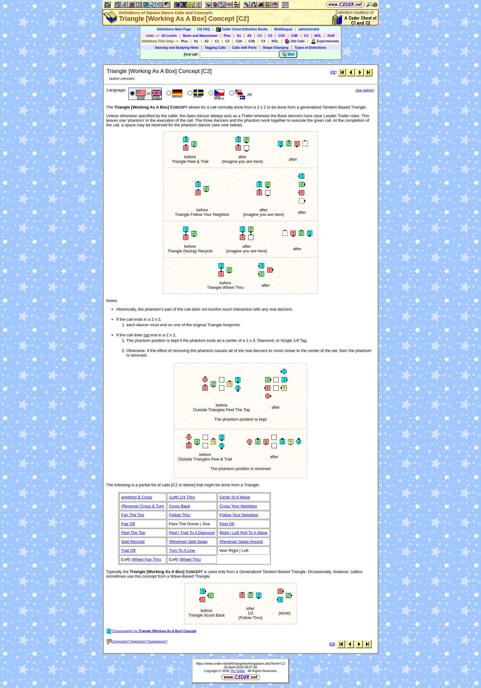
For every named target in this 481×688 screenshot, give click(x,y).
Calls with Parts (244, 47)
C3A (282, 35)
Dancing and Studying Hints (176, 47)
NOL (317, 35)
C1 (260, 35)
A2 (249, 35)
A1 (239, 35)
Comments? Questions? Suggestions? (137, 641)
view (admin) (365, 90)
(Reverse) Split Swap (188, 541)
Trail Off (128, 550)
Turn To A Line (182, 550)
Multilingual (283, 29)
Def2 (331, 35)
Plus (227, 35)
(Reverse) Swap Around (241, 541)
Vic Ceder (237, 671)
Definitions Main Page (174, 29)
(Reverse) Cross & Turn (142, 506)
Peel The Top (133, 532)
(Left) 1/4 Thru (182, 497)
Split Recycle (133, 541)
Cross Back (179, 506)
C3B (294, 35)
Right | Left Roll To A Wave (243, 532)
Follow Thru (179, 515)
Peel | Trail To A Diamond (191, 532)
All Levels (169, 35)
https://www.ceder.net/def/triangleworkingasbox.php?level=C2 (240, 663)
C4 (306, 35)
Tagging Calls (215, 47)
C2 (270, 35)
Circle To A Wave (234, 497)
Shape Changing (275, 47)
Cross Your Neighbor (238, 506)
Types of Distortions (310, 47)
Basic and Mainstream (200, 35)
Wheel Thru (190, 559)
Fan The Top (132, 515)
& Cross (136, 497)
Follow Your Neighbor (238, 515)
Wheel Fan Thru (146, 559)
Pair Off (128, 524)
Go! (288, 54)
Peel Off (226, 524)
